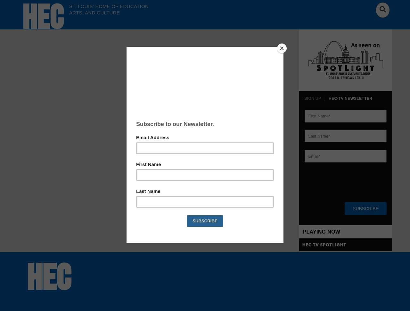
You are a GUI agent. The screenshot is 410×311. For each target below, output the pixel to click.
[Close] (282, 48)
